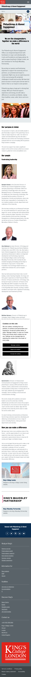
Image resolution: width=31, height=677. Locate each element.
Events (3, 604)
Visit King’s (4, 609)
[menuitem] (15, 549)
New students (5, 571)
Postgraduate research (8, 553)
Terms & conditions (7, 669)
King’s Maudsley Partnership (12, 509)
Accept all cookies (15, 353)
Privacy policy (18, 669)
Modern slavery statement (9, 671)
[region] (15, 338)
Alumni (3, 576)
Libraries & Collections (8, 587)
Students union (6, 607)
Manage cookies (15, 345)
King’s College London (9, 480)
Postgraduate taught (7, 551)
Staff (3, 573)
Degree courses (6, 548)
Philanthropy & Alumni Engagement (13, 6)
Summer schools (6, 558)
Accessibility (21, 671)
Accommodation (6, 589)
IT (2, 591)
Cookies (4, 674)
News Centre (5, 602)
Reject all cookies (15, 349)
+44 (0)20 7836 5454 (7, 622)
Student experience (7, 560)
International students (7, 555)
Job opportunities (6, 611)
